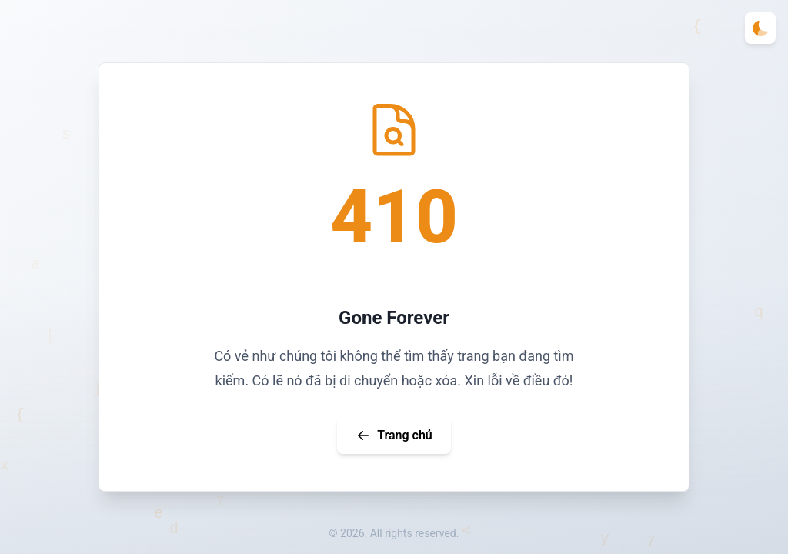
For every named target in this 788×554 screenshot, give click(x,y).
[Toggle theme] (760, 28)
